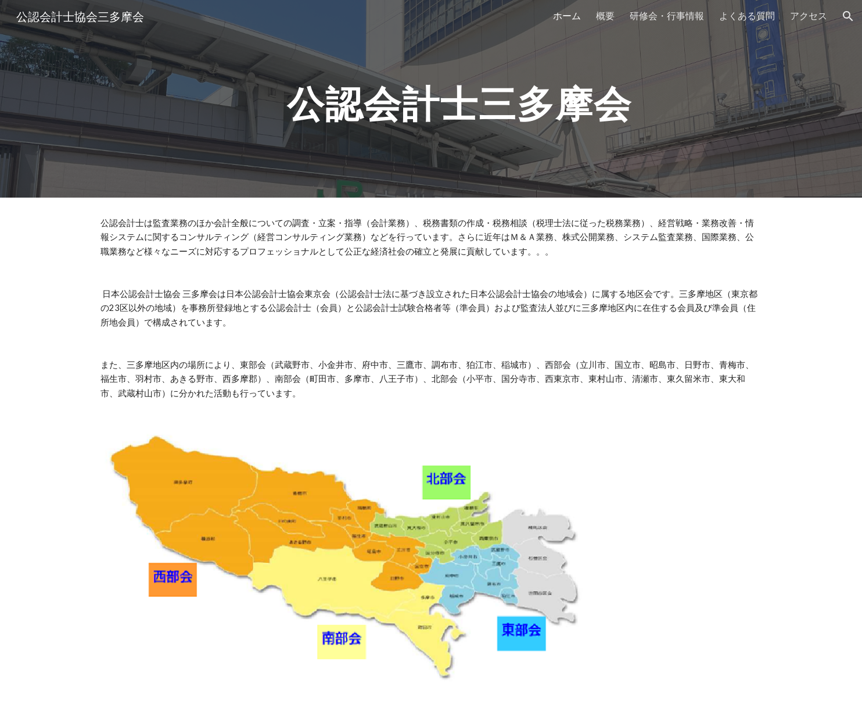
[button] (848, 16)
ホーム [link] (567, 15)
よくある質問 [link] (747, 15)
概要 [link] (605, 15)
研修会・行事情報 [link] (667, 15)
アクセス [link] (808, 15)
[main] (459, 98)
